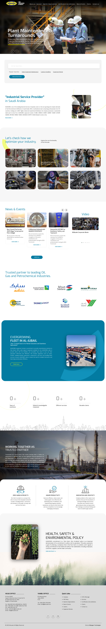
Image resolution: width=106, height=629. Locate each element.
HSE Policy (65, 599)
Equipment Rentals (68, 609)
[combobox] (54, 66)
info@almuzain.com (13, 610)
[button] (82, 242)
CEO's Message (85, 597)
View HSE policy (51, 551)
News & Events (81, 4)
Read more (8, 118)
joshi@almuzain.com (46, 604)
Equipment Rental (58, 72)
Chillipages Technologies (95, 625)
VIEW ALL (37, 257)
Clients (89, 4)
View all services (17, 76)
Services (39, 4)
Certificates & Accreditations (66, 4)
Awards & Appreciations (50, 4)
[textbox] (54, 66)
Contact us (96, 4)
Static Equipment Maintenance (30, 72)
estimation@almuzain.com (15, 609)
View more (15, 241)
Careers (65, 606)
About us (32, 4)
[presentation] (62, 210)
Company (65, 597)
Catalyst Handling (46, 72)
